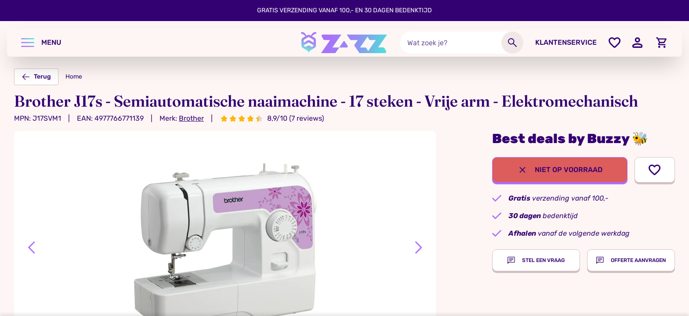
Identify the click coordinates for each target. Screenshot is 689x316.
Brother (191, 118)
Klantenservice (566, 42)
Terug (36, 76)
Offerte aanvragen (631, 260)
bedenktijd (543, 216)
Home (73, 76)
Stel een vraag (536, 260)
